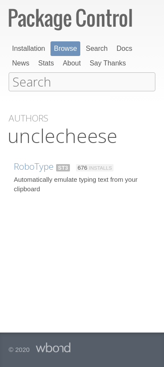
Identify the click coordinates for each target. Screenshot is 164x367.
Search (97, 48)
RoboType (34, 165)
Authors (28, 117)
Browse (65, 48)
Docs (124, 48)
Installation (28, 48)
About (72, 63)
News (20, 63)
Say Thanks (108, 63)
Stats (46, 63)
